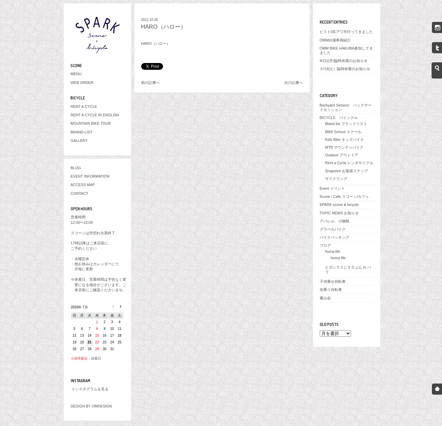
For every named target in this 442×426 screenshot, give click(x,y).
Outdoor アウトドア (341, 155)
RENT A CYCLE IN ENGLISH (95, 115)
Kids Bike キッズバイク (344, 140)
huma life (332, 251)
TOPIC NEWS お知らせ (339, 213)
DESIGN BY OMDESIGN (91, 406)
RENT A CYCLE (84, 106)
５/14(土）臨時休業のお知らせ (345, 69)
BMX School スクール (343, 132)
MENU (76, 74)
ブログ (325, 245)
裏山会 (325, 298)
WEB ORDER (82, 83)
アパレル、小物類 (334, 221)
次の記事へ (293, 83)
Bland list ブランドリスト (346, 124)
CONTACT (79, 193)
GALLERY (79, 141)
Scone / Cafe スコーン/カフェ (344, 196)
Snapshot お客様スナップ (346, 171)
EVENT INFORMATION (90, 176)
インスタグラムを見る (89, 389)
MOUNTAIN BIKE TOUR (91, 123)
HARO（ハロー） (163, 27)
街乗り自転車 (331, 289)
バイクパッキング (334, 237)
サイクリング (336, 179)
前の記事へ (150, 83)
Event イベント (332, 188)
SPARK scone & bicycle (339, 205)
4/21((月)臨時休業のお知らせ (344, 61)
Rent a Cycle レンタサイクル (349, 163)
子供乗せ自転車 (333, 281)
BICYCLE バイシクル (339, 118)
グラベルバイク (333, 229)
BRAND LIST (82, 132)
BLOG (76, 168)
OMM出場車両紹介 (335, 40)
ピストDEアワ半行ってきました (346, 32)
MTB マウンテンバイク (344, 147)
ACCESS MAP (83, 185)
